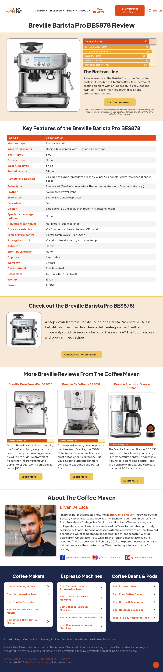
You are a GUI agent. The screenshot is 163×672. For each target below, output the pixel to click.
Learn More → (30, 476)
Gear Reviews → (100, 10)
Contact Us (30, 639)
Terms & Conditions (74, 639)
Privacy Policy (50, 639)
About (8, 639)
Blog (18, 639)
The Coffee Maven (37, 662)
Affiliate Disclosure (102, 639)
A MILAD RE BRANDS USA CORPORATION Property (37, 658)
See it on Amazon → (120, 102)
